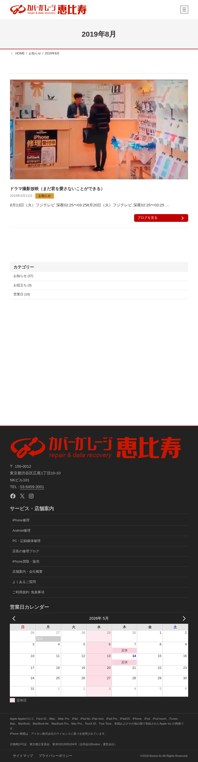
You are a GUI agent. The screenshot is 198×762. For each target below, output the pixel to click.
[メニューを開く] (184, 9)
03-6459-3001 (32, 486)
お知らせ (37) (23, 276)
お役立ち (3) (22, 285)
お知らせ (44, 196)
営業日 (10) (21, 294)
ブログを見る (148, 218)
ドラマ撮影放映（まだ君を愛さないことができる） (57, 188)
